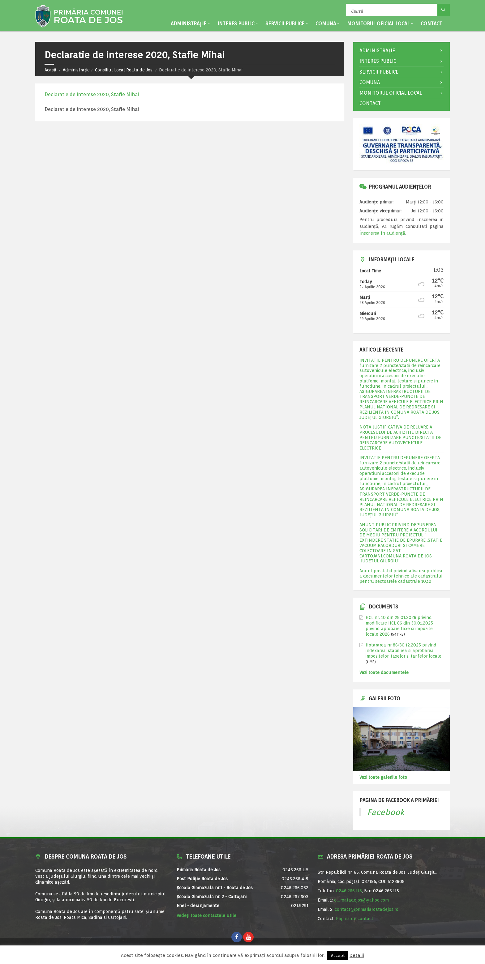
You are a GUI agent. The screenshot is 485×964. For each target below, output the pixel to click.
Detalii (357, 955)
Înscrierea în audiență (382, 233)
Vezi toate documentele (384, 672)
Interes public (235, 24)
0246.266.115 (349, 890)
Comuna (325, 24)
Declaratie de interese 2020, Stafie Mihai (92, 94)
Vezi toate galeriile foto (383, 777)
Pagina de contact (354, 918)
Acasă (50, 69)
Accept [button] (338, 955)
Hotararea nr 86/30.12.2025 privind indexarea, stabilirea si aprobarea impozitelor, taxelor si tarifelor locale (403, 650)
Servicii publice (284, 24)
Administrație (188, 24)
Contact (431, 24)
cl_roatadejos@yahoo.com (361, 900)
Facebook (385, 812)
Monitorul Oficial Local (378, 24)
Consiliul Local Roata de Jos (123, 69)
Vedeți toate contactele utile (206, 915)
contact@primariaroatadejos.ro (366, 909)
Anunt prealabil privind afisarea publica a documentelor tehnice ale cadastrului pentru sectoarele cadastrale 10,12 (400, 576)
